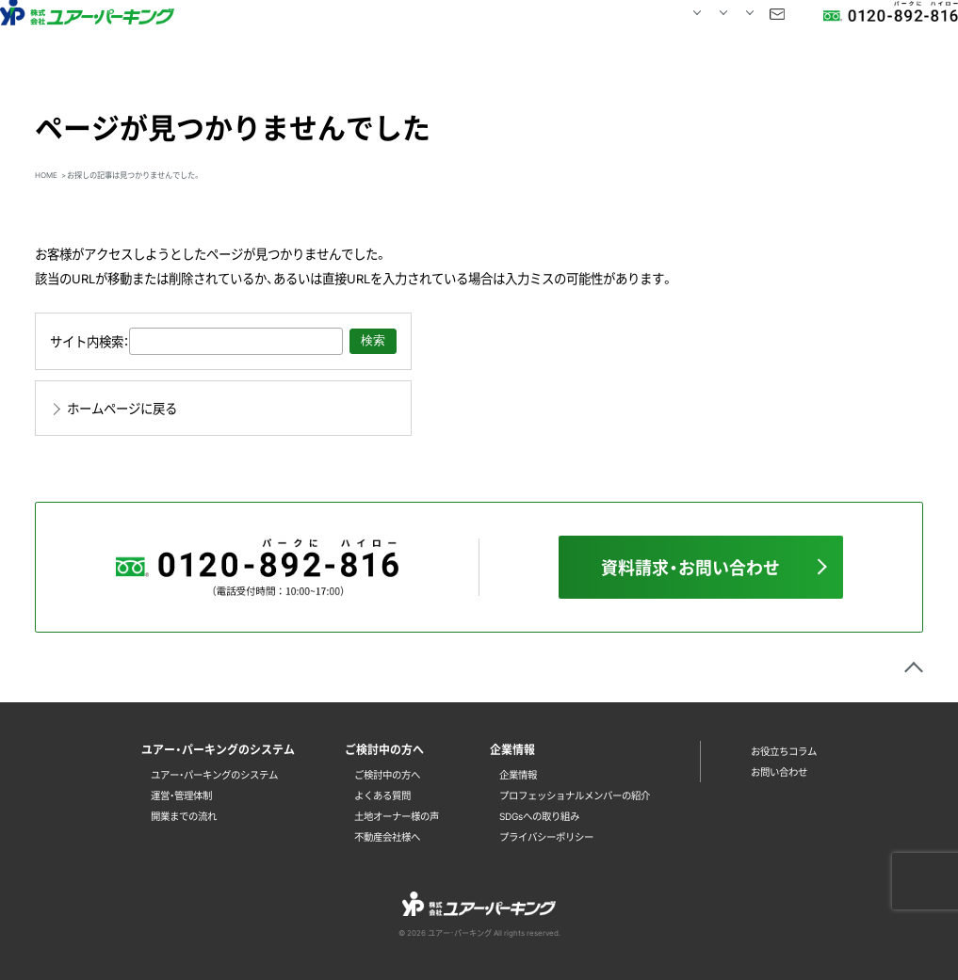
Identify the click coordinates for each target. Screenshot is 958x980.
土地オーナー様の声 (396, 816)
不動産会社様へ (387, 836)
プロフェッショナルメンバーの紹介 (574, 795)
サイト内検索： (89, 340)
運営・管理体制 (181, 795)
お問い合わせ (724, 34)
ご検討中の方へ (387, 774)
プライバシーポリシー (546, 836)
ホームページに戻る (122, 407)
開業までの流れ (184, 816)
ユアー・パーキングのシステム (214, 774)
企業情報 (518, 774)
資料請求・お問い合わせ (690, 567)
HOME (307, 34)
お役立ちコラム (784, 751)
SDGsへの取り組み (539, 816)
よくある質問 (382, 795)
